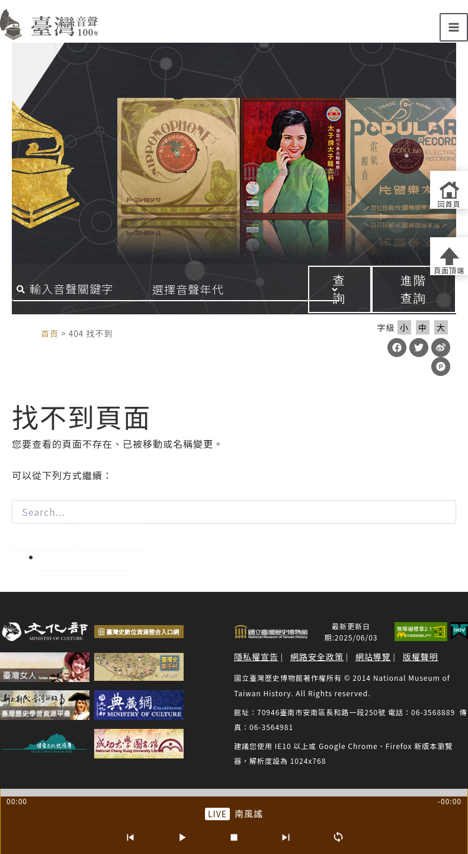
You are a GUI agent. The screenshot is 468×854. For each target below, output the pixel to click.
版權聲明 (420, 656)
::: (28, 333)
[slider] (234, 792)
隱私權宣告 (256, 656)
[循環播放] (338, 837)
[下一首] (286, 837)
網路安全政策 (317, 656)
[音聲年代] (257, 289)
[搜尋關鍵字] (106, 289)
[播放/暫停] (181, 837)
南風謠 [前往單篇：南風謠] (249, 813)
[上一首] (129, 837)
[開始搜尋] (41, 537)
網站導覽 (373, 656)
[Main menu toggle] (454, 27)
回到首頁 (86, 557)
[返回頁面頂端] (449, 256)
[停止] (234, 837)
